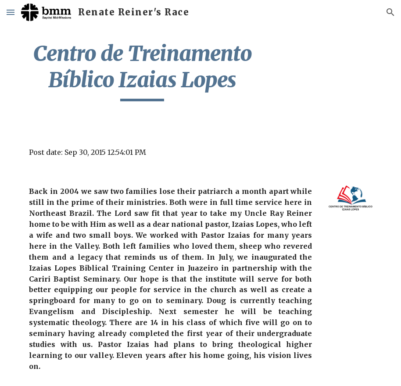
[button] (10, 12)
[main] (142, 71)
